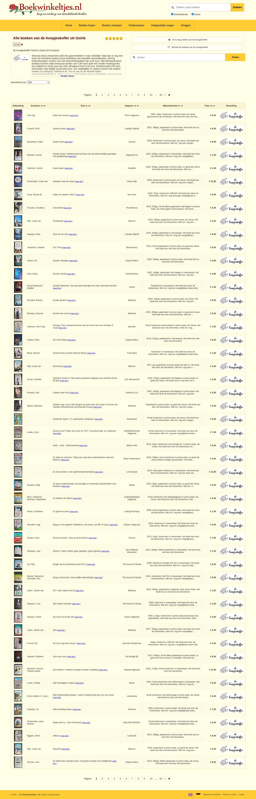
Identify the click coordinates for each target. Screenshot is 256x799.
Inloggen (186, 25)
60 (161, 95)
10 (151, 95)
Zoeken (237, 7)
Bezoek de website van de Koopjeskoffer (188, 47)
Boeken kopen (87, 25)
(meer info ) (75, 116)
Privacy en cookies (228, 794)
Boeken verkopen (112, 25)
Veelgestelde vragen (162, 25)
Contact (241, 794)
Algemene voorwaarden (208, 794)
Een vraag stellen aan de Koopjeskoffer (187, 40)
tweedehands (181, 14)
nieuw (197, 14)
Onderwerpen (136, 25)
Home (68, 25)
